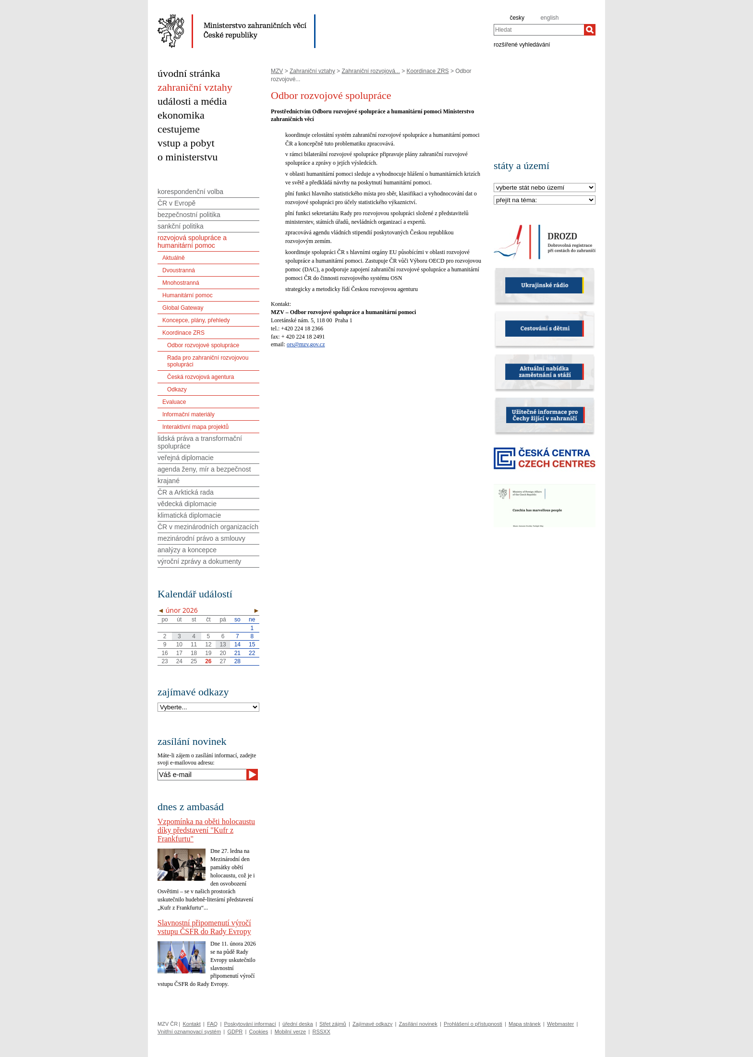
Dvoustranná (178, 270)
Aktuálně (173, 258)
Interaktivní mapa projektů (195, 427)
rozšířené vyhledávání (522, 44)
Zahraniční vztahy (312, 71)
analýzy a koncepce (187, 550)
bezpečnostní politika (189, 215)
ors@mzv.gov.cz (306, 344)
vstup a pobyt (186, 143)
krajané (169, 481)
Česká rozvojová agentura (200, 377)
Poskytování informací (250, 1024)
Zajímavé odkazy (372, 1024)
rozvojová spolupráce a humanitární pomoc (192, 241)
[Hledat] (589, 30)
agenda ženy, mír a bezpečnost (204, 469)
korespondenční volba (190, 191)
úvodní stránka (189, 73)
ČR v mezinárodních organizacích (208, 527)
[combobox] (539, 30)
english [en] (549, 17)
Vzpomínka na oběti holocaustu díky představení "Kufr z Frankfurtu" (206, 830)
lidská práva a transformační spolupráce (200, 442)
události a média (192, 101)
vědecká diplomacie (187, 504)
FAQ (212, 1024)
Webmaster (560, 1024)
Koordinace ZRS (428, 71)
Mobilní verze (290, 1031)
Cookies (258, 1031)
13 (222, 644)
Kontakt (191, 1024)
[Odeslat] (252, 774)
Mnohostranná (180, 282)
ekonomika (181, 115)
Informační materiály (188, 414)
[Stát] (544, 188)
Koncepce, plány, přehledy (196, 320)
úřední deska (297, 1024)
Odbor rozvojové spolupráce (203, 345)
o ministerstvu (188, 157)
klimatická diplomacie (189, 515)
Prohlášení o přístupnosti (473, 1024)
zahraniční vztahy (195, 87)
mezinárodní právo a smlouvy (201, 538)
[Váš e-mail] (202, 774)
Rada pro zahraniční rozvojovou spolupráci (207, 361)
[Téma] (544, 200)
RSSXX (321, 1031)
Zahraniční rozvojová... (370, 71)
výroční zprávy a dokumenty (199, 561)
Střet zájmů (332, 1024)
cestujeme (179, 129)
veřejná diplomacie (186, 458)
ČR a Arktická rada (186, 492)
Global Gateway (182, 307)
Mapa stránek (525, 1024)
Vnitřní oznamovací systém (189, 1031)
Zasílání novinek (418, 1024)
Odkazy (177, 389)
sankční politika (181, 226)
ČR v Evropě (176, 203)
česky (517, 17)
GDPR (235, 1031)
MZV (277, 71)
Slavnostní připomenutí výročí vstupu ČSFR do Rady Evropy (204, 927)
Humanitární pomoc (187, 295)
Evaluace (174, 402)
